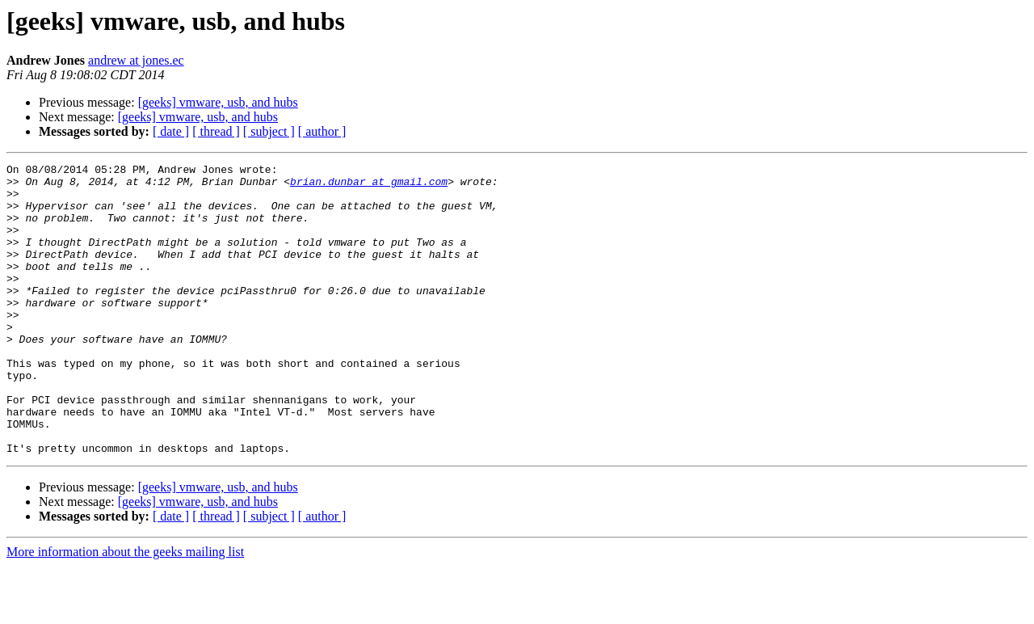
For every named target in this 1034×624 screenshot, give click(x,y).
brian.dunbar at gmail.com (369, 186)
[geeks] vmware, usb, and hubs (218, 102)
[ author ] (322, 131)
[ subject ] (269, 131)
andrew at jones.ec (136, 60)
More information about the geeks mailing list (125, 610)
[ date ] (171, 131)
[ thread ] (216, 131)
